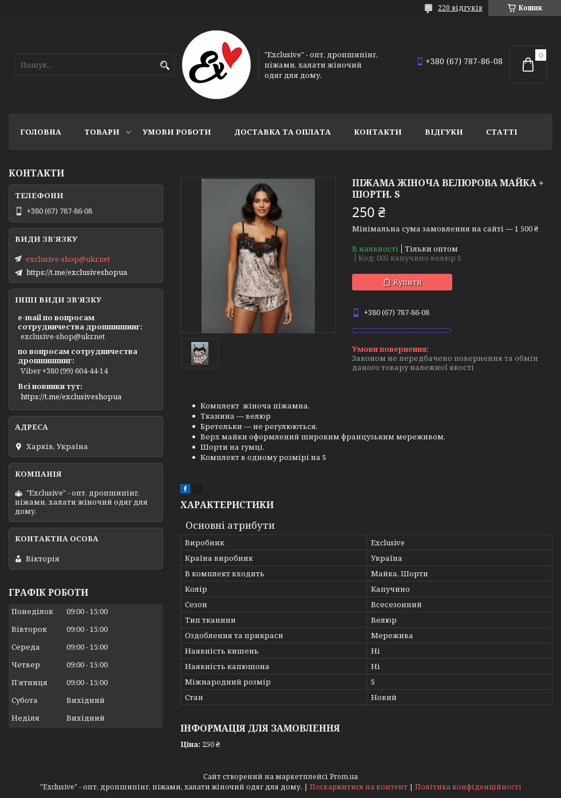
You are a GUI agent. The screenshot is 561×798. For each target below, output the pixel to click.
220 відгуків (460, 8)
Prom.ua (344, 776)
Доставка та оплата (282, 132)
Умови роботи (177, 132)
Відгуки (444, 132)
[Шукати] (165, 66)
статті (501, 132)
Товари (102, 132)
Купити (407, 282)
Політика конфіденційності (468, 787)
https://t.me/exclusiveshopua (76, 272)
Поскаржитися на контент (359, 787)
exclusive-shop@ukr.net (68, 259)
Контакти (378, 132)
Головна (40, 132)
